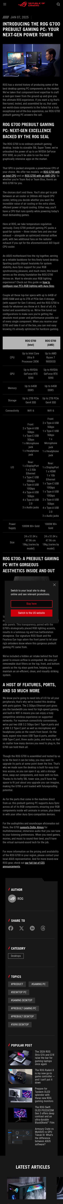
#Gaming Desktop (21, 1000)
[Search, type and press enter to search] (58, 4)
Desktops (16, 955)
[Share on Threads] (43, 928)
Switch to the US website (31, 613)
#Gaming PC (38, 984)
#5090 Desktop (20, 1024)
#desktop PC (18, 992)
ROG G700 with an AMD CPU (40, 175)
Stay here (31, 603)
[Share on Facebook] (10, 928)
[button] (5, 4)
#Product (17, 984)
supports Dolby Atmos (32, 827)
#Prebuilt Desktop (22, 1016)
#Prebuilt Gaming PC (23, 1008)
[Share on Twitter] (21, 928)
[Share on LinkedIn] (32, 928)
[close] (54, 585)
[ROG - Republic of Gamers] (31, 4)
